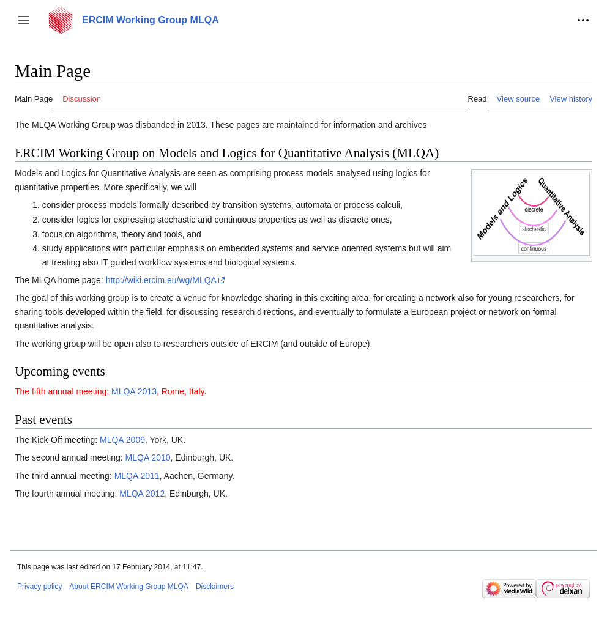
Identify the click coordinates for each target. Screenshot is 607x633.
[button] (24, 20)
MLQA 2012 (142, 493)
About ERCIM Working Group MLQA (128, 586)
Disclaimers (215, 586)
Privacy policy (39, 586)
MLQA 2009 (122, 440)
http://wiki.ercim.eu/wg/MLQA (161, 280)
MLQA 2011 (137, 476)
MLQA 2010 (148, 457)
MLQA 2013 (134, 391)
